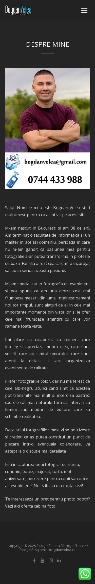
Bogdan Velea (66, 207)
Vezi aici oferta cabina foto (30, 506)
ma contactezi (69, 485)
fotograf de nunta (62, 464)
